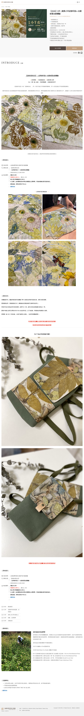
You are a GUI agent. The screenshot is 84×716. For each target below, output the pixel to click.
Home (2, 6)
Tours (68, 2)
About (52, 2)
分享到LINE (81, 53)
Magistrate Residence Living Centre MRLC (7, 2)
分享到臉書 (79, 53)
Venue (37, 2)
